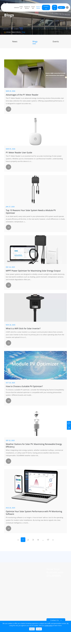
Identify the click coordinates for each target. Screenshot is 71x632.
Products (21, 7)
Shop (54, 7)
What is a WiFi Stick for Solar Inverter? (23, 328)
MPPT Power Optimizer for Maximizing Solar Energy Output (33, 270)
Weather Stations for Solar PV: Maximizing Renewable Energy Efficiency (34, 445)
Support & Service (27, 7)
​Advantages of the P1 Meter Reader (22, 94)
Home (8, 32)
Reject (32, 629)
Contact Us (46, 7)
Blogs (23, 32)
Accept (39, 629)
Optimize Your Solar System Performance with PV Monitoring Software (34, 512)
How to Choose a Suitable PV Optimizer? (24, 386)
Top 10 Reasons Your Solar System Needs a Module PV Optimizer (31, 211)
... (43, 539)
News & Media (38, 7)
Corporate (33, 7)
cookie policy (48, 625)
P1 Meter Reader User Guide (19, 152)
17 (48, 539)
